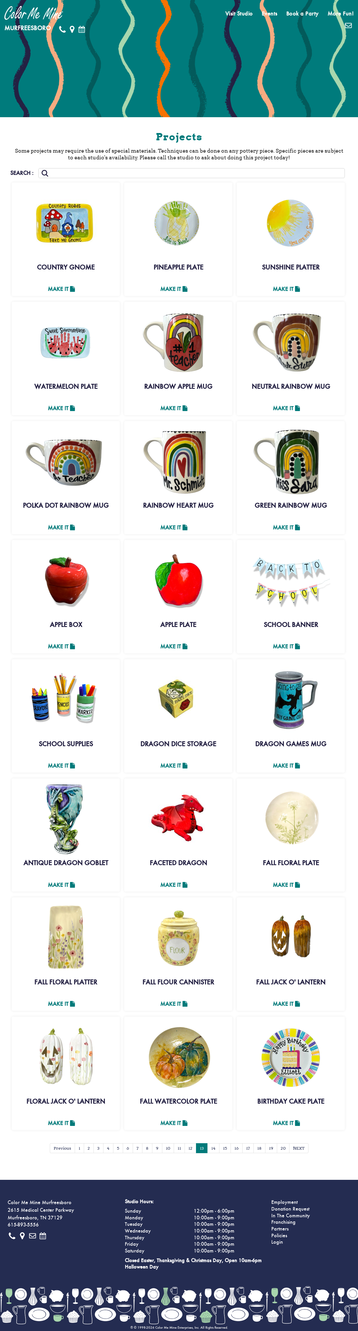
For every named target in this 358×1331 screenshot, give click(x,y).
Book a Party (302, 14)
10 (168, 1148)
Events (269, 14)
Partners (280, 1229)
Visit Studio (239, 14)
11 (179, 1148)
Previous (62, 1148)
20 (283, 1148)
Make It (61, 289)
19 (271, 1148)
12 (190, 1148)
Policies (279, 1235)
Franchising (283, 1222)
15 (225, 1148)
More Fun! (341, 14)
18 (259, 1148)
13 (202, 1148)
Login (277, 1242)
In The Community (290, 1215)
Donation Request (290, 1209)
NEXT (299, 1148)
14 (213, 1148)
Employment (284, 1202)
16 (236, 1148)
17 (248, 1148)
